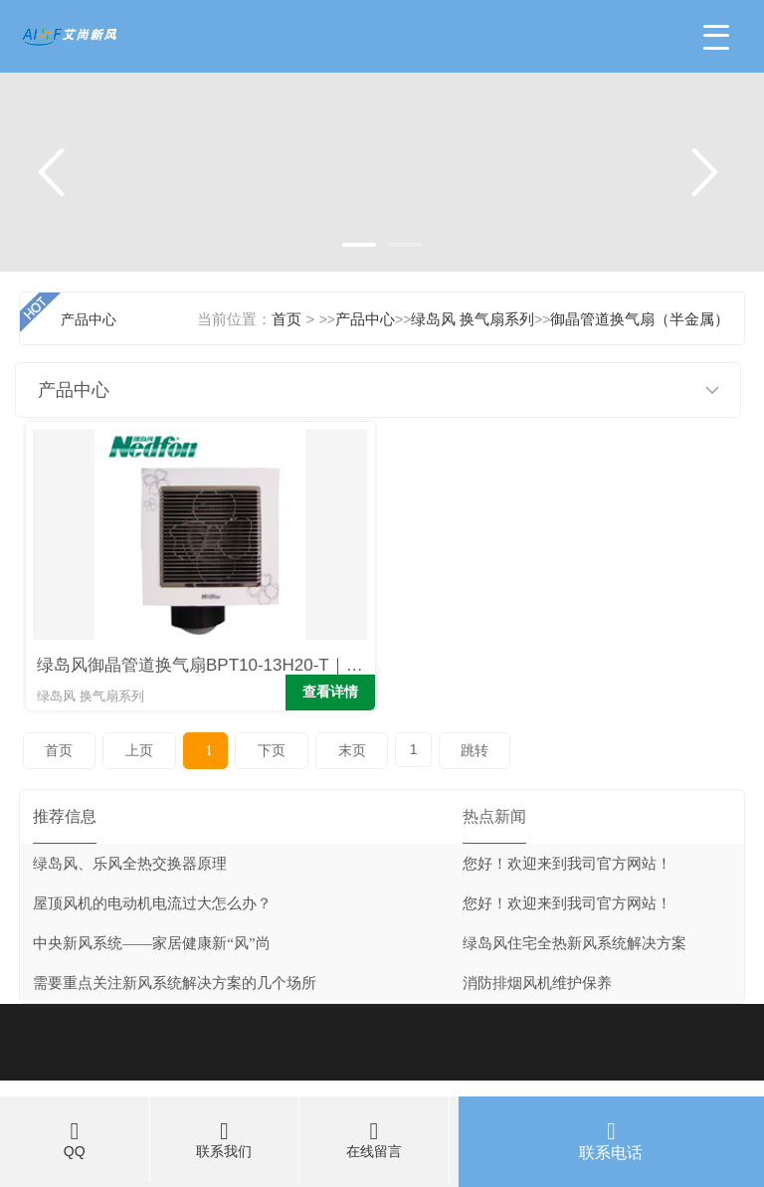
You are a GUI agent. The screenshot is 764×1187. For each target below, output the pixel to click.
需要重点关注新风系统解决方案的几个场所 (174, 983)
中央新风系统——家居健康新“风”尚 (151, 943)
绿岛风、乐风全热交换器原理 (130, 864)
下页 (272, 750)
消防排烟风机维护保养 (537, 983)
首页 (59, 750)
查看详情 (330, 692)
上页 (139, 750)
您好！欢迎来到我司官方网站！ (567, 864)
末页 (352, 750)
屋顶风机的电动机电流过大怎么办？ (152, 903)
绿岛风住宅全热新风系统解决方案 (574, 943)
